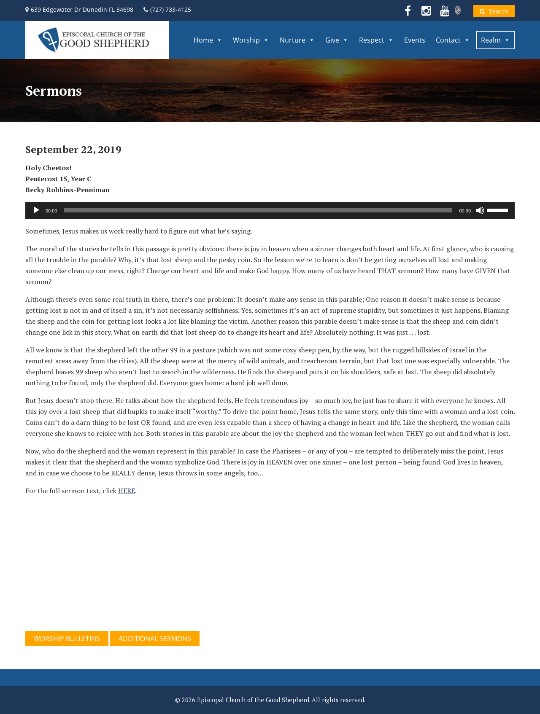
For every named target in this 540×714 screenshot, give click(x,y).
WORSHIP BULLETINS (67, 638)
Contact (453, 40)
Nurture (297, 40)
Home (208, 40)
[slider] (258, 210)
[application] (270, 210)
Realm (495, 40)
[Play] (36, 210)
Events (414, 40)
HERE (126, 490)
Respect (376, 40)
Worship (251, 40)
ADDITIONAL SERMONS (155, 638)
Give (336, 40)
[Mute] (480, 210)
